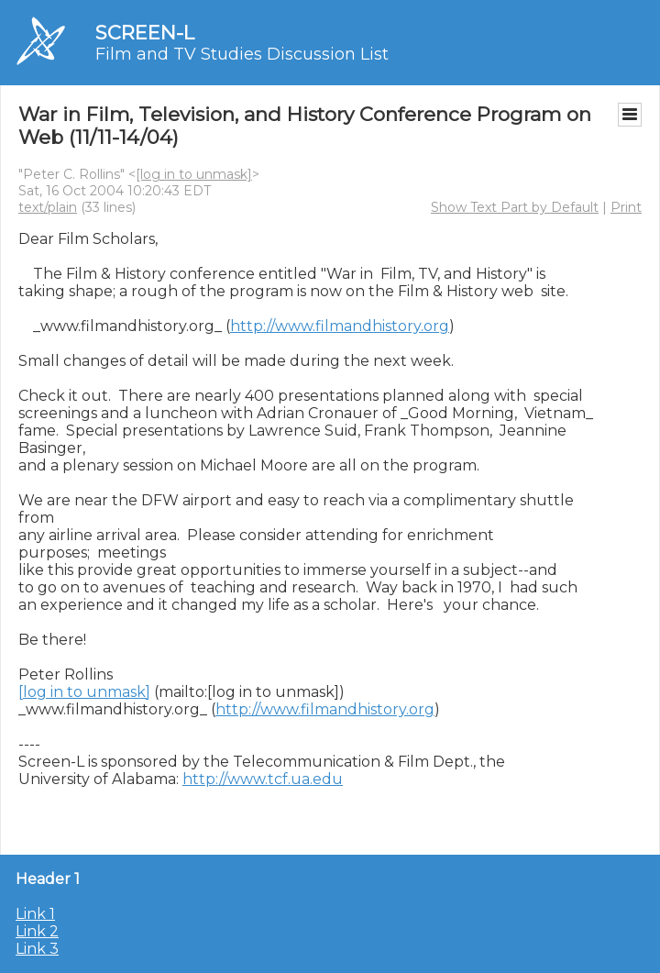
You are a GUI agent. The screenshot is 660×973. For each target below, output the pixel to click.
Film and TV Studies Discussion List (242, 54)
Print (626, 207)
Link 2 (37, 931)
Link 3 (37, 948)
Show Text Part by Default (515, 207)
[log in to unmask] (194, 174)
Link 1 (35, 914)
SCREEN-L (144, 32)
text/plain (47, 207)
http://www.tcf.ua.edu (262, 779)
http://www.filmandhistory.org (339, 326)
